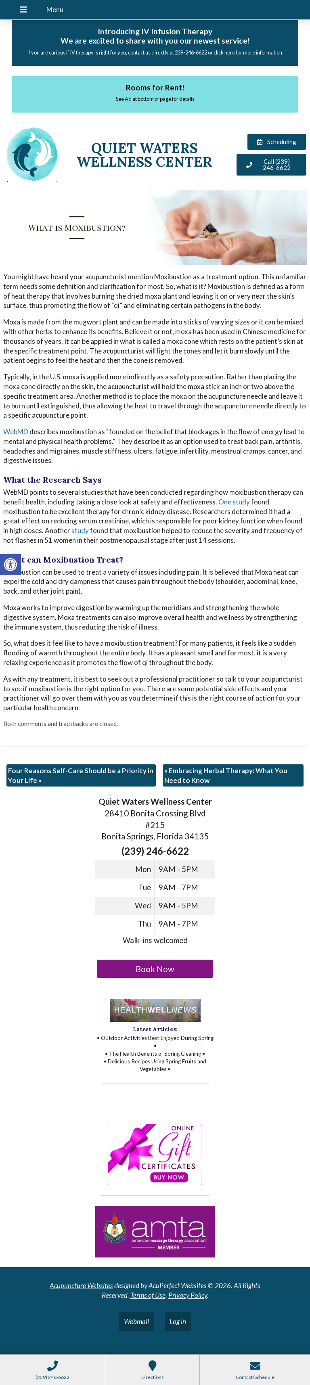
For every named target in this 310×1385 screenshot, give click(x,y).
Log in (178, 1321)
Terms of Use (147, 1295)
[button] (10, 564)
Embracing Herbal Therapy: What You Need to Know (225, 775)
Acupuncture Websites (81, 1285)
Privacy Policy (187, 1295)
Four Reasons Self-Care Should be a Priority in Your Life (80, 775)
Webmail (136, 1321)
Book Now (155, 969)
